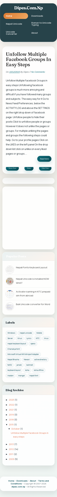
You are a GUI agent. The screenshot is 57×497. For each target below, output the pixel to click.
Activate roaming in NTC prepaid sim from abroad (33, 293)
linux (46, 338)
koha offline (38, 370)
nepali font (33, 375)
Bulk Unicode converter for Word (33, 304)
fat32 (10, 365)
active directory (40, 359)
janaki (19, 365)
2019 (11, 414)
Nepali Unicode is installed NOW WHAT (32, 280)
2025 (12, 399)
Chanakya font (14, 349)
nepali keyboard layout (17, 343)
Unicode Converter (11, 32)
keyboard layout (14, 370)
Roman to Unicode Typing (41, 23)
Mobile (39, 333)
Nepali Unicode (14, 23)
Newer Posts (12, 168)
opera (33, 343)
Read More (44, 159)
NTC (38, 338)
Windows (11, 333)
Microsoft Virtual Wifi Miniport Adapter (23, 354)
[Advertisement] (28, 217)
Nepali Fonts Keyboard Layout (31, 267)
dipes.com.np (28, 7)
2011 (11, 454)
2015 (11, 424)
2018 (11, 419)
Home (9, 15)
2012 (11, 449)
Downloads (37, 15)
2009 (12, 459)
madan (11, 375)
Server (10, 338)
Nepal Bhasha (13, 359)
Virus (19, 338)
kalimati (29, 365)
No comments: (38, 72)
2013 (11, 444)
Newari (27, 359)
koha (27, 370)
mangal (21, 375)
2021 (11, 409)
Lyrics (29, 338)
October (15, 428)
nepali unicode (26, 333)
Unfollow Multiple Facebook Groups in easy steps (28, 59)
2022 (12, 404)
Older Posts (45, 168)
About (34, 32)
